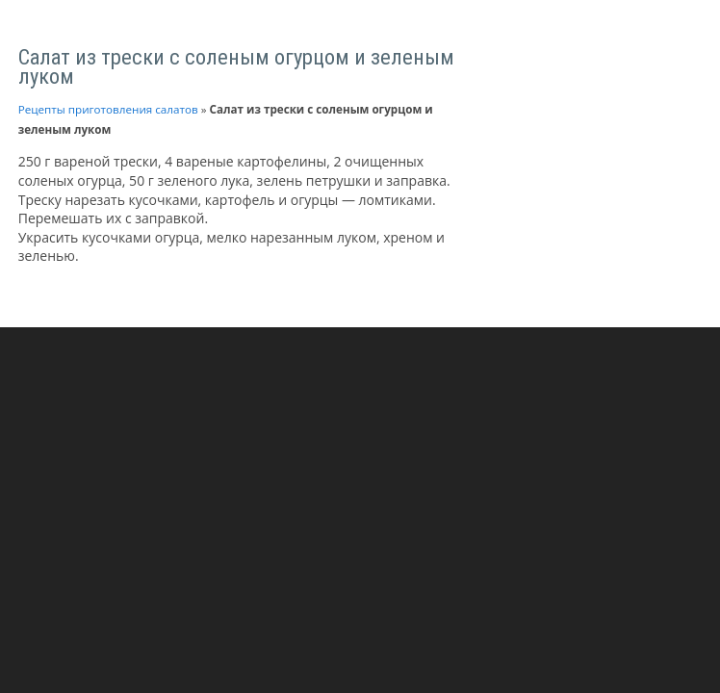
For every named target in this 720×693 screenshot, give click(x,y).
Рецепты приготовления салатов (108, 109)
